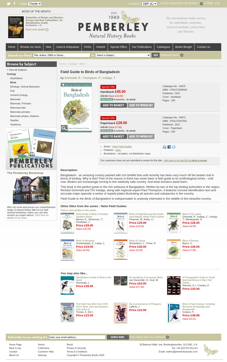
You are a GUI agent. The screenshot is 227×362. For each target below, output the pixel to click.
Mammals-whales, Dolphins (24, 116)
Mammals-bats (18, 107)
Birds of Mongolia (85, 240)
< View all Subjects (17, 69)
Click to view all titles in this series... (79, 210)
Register (177, 3)
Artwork (100, 47)
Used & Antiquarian (67, 47)
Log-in (164, 3)
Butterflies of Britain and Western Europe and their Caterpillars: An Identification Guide (44, 20)
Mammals (15, 99)
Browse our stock (30, 47)
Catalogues (163, 47)
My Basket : (194, 3)
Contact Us (203, 47)
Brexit (70, 344)
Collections (43, 348)
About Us (14, 355)
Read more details (37, 29)
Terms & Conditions (77, 351)
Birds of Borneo (190, 240)
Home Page (15, 344)
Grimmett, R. (73, 78)
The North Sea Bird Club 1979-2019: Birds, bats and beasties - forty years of (92, 307)
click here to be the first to (185, 160)
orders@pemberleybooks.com (182, 351)
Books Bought (183, 47)
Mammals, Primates (20, 103)
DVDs (87, 47)
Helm (118, 150)
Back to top (15, 348)
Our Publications (142, 47)
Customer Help (46, 351)
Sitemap (42, 355)
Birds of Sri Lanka (191, 214)
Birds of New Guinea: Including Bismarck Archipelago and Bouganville (198, 307)
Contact (13, 351)
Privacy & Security (76, 348)
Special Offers (118, 47)
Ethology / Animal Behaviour (25, 86)
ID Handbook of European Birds (145, 277)
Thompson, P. (92, 78)
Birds (82, 63)
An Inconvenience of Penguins (145, 304)
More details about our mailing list (149, 337)
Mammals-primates (20, 112)
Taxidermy (15, 124)
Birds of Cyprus (137, 240)
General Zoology (19, 95)
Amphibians (16, 78)
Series (41, 344)
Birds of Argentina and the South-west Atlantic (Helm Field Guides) (146, 215)
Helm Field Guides (122, 146)
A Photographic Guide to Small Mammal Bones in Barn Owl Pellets (198, 280)
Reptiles (14, 120)
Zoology (72, 63)
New (48, 47)
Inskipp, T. (109, 78)
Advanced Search (172, 55)
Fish (12, 91)
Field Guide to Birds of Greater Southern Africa (92, 215)
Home (11, 47)
